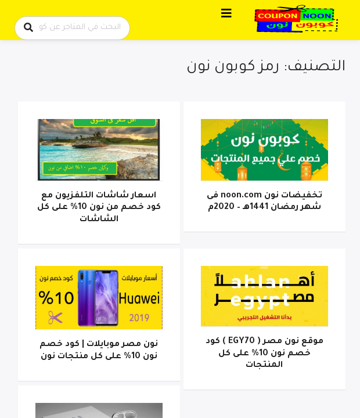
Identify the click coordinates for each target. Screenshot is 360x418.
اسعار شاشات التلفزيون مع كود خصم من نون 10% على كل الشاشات (99, 208)
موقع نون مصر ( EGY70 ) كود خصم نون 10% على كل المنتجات (264, 353)
